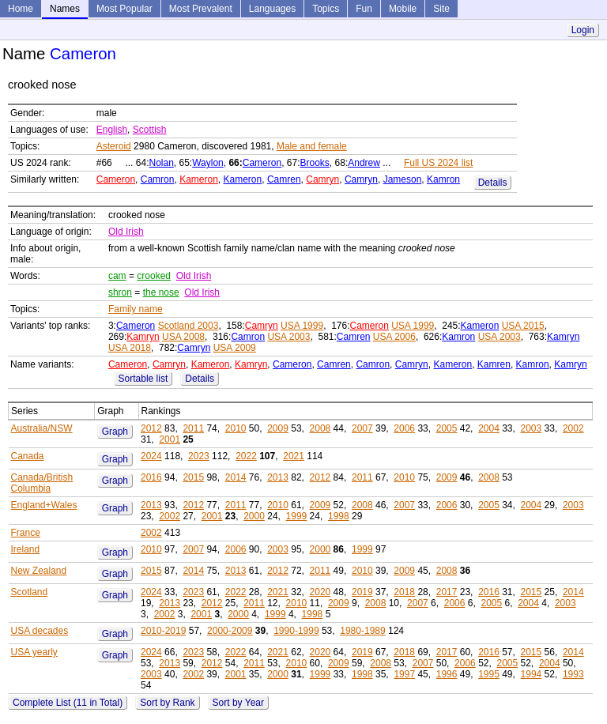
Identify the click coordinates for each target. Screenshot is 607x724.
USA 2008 (183, 336)
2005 (447, 428)
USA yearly (34, 652)
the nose (161, 292)
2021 (293, 456)
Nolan (161, 162)
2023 (198, 456)
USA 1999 (302, 325)
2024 (151, 456)
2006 (404, 428)
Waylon (208, 162)
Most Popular (124, 8)
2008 (320, 428)
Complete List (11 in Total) (68, 702)
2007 (362, 428)
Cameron (262, 162)
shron (120, 292)
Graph (115, 431)
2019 (362, 592)
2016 (151, 477)
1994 (531, 674)
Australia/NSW (42, 428)
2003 (531, 428)
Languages (272, 8)
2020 (320, 592)
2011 (193, 428)
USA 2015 (523, 325)
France (25, 532)
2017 (447, 592)
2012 (151, 428)
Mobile (403, 8)
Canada (27, 456)
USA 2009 (234, 347)
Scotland (29, 592)
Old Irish (126, 231)
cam (117, 275)
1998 (338, 516)
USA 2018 (129, 347)
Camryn (322, 179)
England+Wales (44, 505)
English (111, 129)
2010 (236, 428)
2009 (277, 428)
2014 (236, 477)
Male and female (312, 146)
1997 (404, 674)
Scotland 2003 (188, 325)
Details (492, 182)
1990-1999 (296, 630)
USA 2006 (394, 336)
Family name (135, 309)
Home (20, 8)
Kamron (443, 179)
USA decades (40, 630)
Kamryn (142, 336)
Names (65, 8)
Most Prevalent (200, 8)
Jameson (402, 179)
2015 (193, 477)
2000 (254, 516)
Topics (325, 8)
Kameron (198, 179)
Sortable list (143, 378)
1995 (489, 674)
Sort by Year (238, 702)
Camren (284, 179)
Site (441, 8)
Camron (158, 179)
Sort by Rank (167, 702)
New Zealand (39, 570)
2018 (404, 592)
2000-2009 (229, 630)
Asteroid (113, 146)
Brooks (315, 162)
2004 (489, 428)
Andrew (364, 162)
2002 (573, 428)
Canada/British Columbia (42, 483)
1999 (296, 516)
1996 (447, 674)
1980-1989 (362, 630)
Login (582, 30)
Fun (364, 8)
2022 (246, 456)
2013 (277, 477)
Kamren (494, 364)
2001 (169, 439)
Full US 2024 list (438, 162)
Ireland (25, 549)
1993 (573, 674)
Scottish (150, 129)
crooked (154, 275)
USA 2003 (288, 336)
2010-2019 (163, 630)
